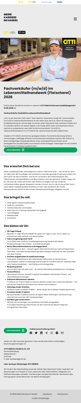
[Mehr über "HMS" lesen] (60, 2)
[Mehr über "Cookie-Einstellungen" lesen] (40, 398)
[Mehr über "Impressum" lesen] (47, 395)
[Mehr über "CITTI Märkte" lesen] (32, 2)
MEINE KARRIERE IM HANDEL (11, 17)
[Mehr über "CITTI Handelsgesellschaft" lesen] (20, 2)
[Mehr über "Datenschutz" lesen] (62, 395)
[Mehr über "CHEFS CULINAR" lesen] (46, 2)
